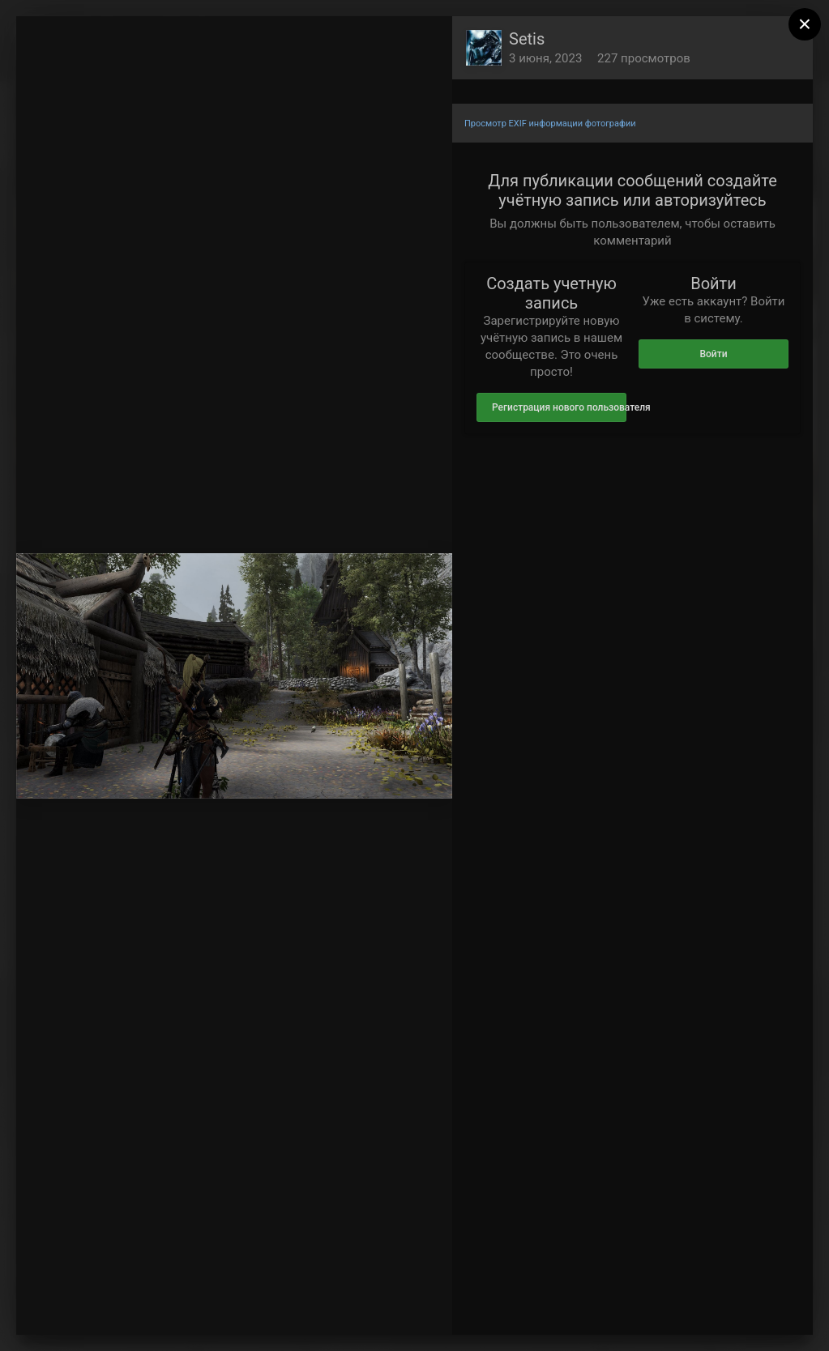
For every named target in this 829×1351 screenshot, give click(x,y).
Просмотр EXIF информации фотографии (550, 123)
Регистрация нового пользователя (559, 407)
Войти (713, 354)
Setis (527, 39)
